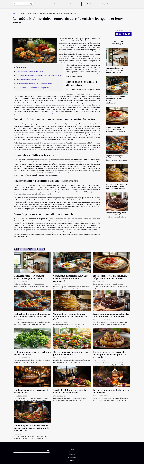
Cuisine (56, 4)
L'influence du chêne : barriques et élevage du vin (31, 391)
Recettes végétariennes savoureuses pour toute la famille (70, 353)
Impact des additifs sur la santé (28, 79)
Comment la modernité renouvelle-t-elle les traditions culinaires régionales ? (115, 100)
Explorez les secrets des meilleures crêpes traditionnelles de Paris (115, 129)
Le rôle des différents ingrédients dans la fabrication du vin (69, 391)
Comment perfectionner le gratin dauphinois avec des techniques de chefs (117, 186)
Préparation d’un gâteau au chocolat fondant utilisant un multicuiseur (116, 215)
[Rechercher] (23, 4)
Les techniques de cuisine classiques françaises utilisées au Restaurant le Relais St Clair (32, 428)
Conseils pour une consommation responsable (33, 88)
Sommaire (21, 67)
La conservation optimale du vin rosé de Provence (111, 391)
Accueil (14, 13)
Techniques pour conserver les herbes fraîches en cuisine (32, 353)
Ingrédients (106, 4)
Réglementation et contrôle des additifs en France (34, 84)
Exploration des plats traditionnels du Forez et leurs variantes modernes (116, 158)
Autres (123, 4)
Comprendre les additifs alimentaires (30, 71)
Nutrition (90, 4)
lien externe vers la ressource (50, 114)
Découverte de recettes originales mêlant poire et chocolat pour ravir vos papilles (110, 355)
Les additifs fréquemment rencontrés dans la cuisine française (39, 75)
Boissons (73, 4)
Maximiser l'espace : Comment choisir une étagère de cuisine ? (115, 70)
